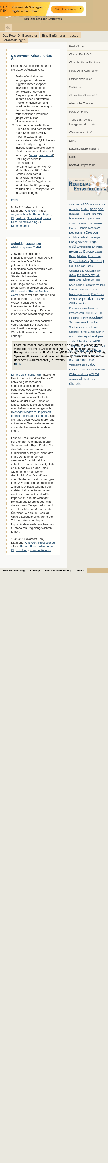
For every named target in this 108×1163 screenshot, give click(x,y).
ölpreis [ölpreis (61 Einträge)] (75, 383)
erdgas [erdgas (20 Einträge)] (93, 242)
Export (37, 214)
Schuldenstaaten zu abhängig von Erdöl (26, 245)
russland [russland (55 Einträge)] (96, 317)
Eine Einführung (53, 35)
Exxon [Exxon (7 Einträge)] (72, 256)
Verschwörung (28, 222)
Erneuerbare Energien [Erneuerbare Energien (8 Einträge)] (90, 246)
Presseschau (46, 542)
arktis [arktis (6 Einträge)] (72, 204)
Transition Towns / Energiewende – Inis (82, 122)
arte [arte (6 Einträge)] (78, 204)
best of (74, 35)
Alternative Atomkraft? (83, 95)
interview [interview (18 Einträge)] (88, 275)
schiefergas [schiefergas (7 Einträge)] (91, 327)
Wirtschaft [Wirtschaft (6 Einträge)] (99, 369)
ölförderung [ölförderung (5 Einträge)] (89, 379)
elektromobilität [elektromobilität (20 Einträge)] (79, 237)
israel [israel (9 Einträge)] (79, 280)
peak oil (21, 218)
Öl (12, 218)
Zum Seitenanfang (14, 570)
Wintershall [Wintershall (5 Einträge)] (88, 369)
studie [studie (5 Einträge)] (72, 341)
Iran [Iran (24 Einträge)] (72, 280)
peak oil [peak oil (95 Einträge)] (89, 298)
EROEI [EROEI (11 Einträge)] (73, 251)
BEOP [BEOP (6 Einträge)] (93, 209)
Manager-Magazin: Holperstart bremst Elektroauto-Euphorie (31, 413)
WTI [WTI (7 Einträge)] (91, 374)
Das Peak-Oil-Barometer (19, 35)
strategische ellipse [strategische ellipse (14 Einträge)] (90, 336)
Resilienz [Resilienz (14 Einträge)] (91, 312)
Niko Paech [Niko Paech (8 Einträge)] (91, 289)
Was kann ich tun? (81, 132)
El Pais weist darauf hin (26, 374)
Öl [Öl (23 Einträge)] (80, 379)
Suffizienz (75, 87)
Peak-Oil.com (77, 46)
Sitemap (35, 570)
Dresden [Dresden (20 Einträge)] (92, 232)
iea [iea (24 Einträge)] (79, 275)
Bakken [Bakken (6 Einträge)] (85, 209)
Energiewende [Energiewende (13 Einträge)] (78, 242)
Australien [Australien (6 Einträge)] (74, 209)
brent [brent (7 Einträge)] (87, 214)
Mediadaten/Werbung (58, 570)
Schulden (21, 550)
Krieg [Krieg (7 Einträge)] (72, 285)
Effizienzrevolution (80, 79)
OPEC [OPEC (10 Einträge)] (86, 294)
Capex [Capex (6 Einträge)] (88, 218)
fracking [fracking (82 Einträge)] (97, 260)
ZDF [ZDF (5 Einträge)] (96, 374)
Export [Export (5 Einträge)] (98, 251)
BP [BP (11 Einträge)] (81, 213)
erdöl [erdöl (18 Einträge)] (72, 246)
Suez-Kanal (34, 218)
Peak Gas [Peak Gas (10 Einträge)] (75, 299)
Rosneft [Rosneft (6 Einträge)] (83, 317)
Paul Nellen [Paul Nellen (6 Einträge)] (97, 294)
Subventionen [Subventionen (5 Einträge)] (83, 341)
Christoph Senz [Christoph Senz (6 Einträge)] (77, 223)
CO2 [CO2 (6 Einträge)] (89, 223)
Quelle (18, 364)
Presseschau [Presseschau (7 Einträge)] (76, 313)
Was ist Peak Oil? (80, 54)
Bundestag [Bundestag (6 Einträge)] (97, 214)
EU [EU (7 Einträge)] (80, 251)
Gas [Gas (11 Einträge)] (71, 265)
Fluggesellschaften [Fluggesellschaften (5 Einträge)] (79, 261)
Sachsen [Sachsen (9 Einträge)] (74, 322)
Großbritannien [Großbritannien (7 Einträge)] (93, 270)
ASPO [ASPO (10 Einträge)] (85, 204)
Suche (73, 156)
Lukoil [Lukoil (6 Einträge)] (80, 289)
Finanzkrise (37, 546)
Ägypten (16, 214)
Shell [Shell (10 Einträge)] (84, 331)
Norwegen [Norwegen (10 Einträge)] (75, 294)
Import (47, 214)
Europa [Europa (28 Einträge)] (88, 251)
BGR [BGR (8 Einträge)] (101, 209)
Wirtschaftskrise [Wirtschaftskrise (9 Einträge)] (78, 374)
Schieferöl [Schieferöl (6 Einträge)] (74, 331)
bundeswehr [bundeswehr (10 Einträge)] (76, 218)
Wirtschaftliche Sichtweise (85, 62)
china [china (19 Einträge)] (97, 218)
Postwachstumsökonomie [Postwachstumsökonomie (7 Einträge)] (83, 308)
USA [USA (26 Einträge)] (90, 360)
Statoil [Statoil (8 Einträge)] (91, 331)
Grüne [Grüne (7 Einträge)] (72, 275)
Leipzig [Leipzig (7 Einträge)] (80, 285)
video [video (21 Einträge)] (91, 364)
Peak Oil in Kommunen (83, 70)
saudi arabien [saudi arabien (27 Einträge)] (91, 322)
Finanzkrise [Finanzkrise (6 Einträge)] (94, 256)
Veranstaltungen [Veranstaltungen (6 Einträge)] (78, 364)
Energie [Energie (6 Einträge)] (95, 237)
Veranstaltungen (14, 40)
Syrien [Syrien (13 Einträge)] (96, 341)
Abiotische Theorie (81, 103)
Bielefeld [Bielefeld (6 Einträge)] (74, 214)
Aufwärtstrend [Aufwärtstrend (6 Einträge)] (97, 204)
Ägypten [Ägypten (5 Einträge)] (73, 379)
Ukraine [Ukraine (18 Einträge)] (81, 360)
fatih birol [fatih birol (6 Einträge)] (82, 256)
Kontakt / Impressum (82, 165)
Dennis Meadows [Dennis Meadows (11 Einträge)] (89, 228)
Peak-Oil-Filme (78, 111)
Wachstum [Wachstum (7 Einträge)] (75, 369)
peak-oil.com (46, 11)
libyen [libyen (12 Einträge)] (73, 289)
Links (72, 140)
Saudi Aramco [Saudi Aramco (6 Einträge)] (76, 327)
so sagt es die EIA (41, 155)
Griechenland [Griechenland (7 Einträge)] (76, 270)
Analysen (31, 210)
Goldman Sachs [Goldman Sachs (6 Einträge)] (84, 266)
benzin (27, 214)
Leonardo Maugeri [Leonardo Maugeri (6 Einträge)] (95, 285)
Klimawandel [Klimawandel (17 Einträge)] (91, 280)
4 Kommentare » (26, 223)
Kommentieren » (40, 550)
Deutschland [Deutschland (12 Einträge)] (77, 232)
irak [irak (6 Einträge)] (98, 275)
